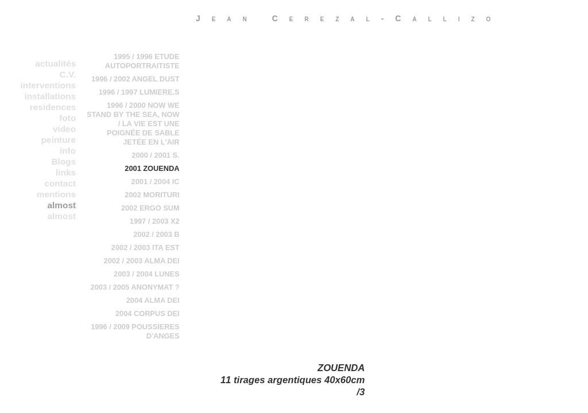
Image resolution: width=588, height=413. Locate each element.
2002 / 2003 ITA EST (145, 247)
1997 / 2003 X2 (155, 221)
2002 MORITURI (152, 194)
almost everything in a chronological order (45, 205)
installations (50, 96)
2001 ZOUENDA (152, 168)
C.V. (68, 74)
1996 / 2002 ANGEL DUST (135, 79)
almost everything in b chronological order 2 (44, 216)
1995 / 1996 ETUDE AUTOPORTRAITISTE (142, 61)
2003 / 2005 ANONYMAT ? (135, 287)
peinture (58, 140)
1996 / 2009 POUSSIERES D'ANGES (135, 331)
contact (60, 183)
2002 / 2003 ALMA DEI (142, 260)
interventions (48, 85)
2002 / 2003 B (156, 234)
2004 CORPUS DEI (147, 313)
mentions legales (56, 194)
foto (67, 118)
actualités (55, 63)
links (66, 172)
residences (53, 107)
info (68, 150)
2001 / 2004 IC (155, 181)
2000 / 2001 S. (155, 155)
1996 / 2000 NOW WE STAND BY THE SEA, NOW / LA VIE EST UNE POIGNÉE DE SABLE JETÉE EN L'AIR (133, 123)
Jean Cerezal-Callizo (349, 18)
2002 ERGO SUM (150, 208)
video (64, 129)
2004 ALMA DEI (153, 300)
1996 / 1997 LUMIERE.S (139, 92)
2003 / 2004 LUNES (147, 274)
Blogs (63, 161)
